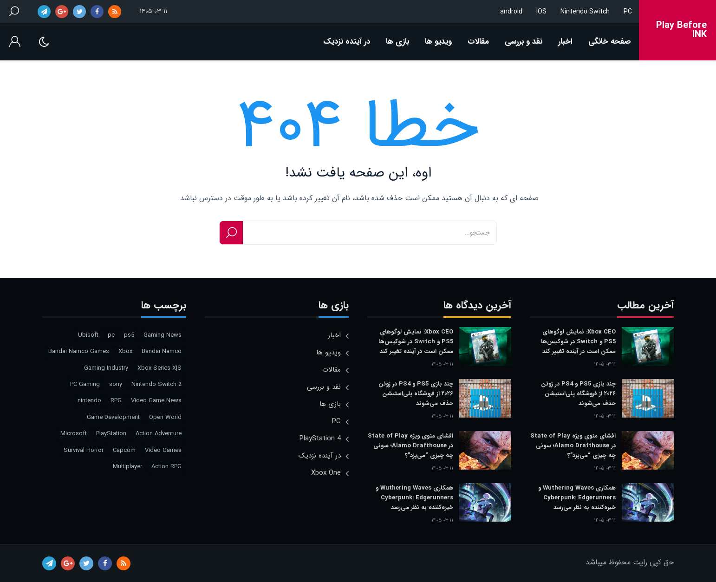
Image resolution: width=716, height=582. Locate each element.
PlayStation (111, 433)
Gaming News (162, 335)
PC (628, 12)
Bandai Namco (162, 351)
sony (115, 384)
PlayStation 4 (320, 438)
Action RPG (166, 466)
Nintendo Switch (585, 12)
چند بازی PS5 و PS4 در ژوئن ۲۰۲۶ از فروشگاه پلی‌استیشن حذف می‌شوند (578, 393)
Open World (165, 417)
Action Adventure (159, 433)
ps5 (129, 335)
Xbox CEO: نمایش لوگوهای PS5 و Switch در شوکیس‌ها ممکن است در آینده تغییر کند (578, 341)
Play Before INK (681, 30)
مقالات (478, 41)
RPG (116, 400)
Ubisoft (88, 335)
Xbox (125, 351)
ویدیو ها (438, 41)
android (511, 12)
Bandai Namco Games (78, 351)
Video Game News (156, 400)
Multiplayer (127, 466)
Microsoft (73, 433)
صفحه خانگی (609, 41)
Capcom (124, 450)
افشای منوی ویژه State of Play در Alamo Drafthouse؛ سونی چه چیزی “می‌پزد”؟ (573, 445)
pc (111, 335)
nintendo (89, 400)
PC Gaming (85, 384)
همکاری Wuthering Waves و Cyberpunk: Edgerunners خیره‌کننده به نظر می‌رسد (577, 497)
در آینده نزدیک (346, 41)
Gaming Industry (106, 368)
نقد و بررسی (523, 41)
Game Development (113, 417)
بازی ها (397, 41)
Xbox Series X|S (159, 368)
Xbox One (326, 472)
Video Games (163, 450)
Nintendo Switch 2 (156, 384)
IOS (541, 12)
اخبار (565, 41)
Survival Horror (84, 450)
